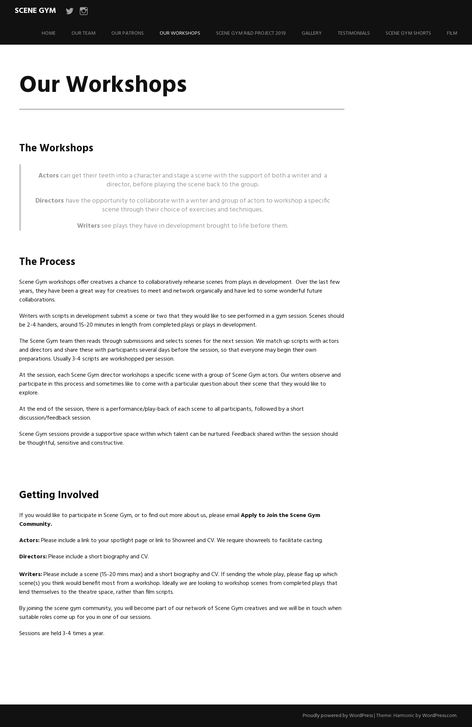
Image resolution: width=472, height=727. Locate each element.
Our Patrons (127, 33)
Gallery (312, 33)
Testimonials (354, 33)
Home (49, 33)
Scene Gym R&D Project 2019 (251, 33)
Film (452, 33)
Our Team (84, 33)
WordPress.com (439, 716)
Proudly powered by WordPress (338, 716)
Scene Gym (35, 10)
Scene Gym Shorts (408, 33)
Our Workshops (180, 33)
